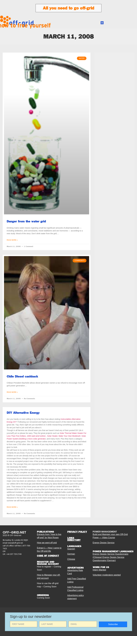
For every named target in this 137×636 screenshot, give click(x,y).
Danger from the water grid (26, 221)
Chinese (71, 559)
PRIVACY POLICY (77, 531)
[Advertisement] (114, 119)
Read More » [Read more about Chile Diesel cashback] (12, 392)
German (71, 554)
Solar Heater (52, 436)
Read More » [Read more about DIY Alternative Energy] (12, 507)
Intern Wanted (99, 570)
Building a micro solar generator (32, 439)
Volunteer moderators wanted (107, 575)
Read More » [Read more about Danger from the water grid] (12, 240)
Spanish (71, 549)
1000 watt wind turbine (36, 436)
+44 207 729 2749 (13, 554)
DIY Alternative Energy (23, 412)
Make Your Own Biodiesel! (69, 436)
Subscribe (113, 624)
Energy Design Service (104, 543)
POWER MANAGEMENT (105, 532)
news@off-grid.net (15, 543)
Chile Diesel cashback (22, 376)
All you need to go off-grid (68, 8)
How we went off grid (47, 543)
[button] (102, 23)
